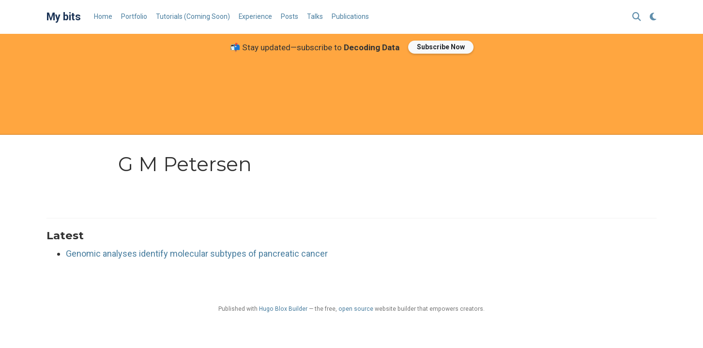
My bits (63, 17)
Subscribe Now (441, 47)
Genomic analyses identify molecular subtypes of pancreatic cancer (197, 253)
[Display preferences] (653, 17)
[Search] (636, 17)
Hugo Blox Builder (283, 308)
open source (355, 308)
